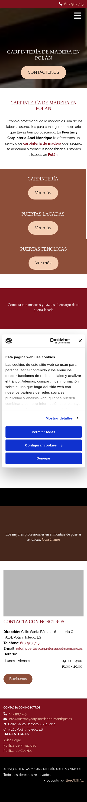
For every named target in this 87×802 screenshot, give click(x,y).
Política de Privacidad (19, 746)
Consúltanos (51, 539)
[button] (43, 72)
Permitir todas (43, 432)
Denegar (43, 458)
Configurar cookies (43, 445)
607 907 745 (74, 4)
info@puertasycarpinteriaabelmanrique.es (49, 648)
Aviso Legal (12, 741)
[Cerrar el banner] (80, 341)
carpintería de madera (42, 143)
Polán (53, 155)
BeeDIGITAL (75, 781)
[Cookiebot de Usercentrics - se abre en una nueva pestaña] (52, 341)
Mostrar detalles (59, 418)
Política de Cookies (17, 751)
